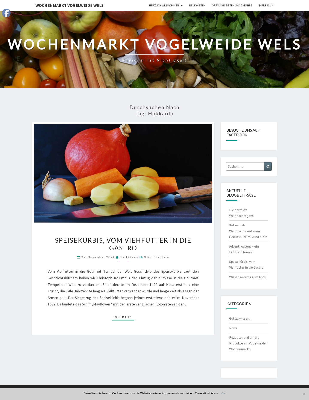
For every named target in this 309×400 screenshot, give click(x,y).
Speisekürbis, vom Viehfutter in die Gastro (123, 244)
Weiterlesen (124, 316)
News (233, 328)
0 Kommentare (156, 257)
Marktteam (129, 257)
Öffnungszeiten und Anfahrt (232, 5)
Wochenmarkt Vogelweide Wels (69, 5)
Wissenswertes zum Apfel (248, 277)
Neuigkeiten (197, 5)
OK (223, 393)
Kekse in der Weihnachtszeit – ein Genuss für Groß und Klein (248, 231)
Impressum (266, 5)
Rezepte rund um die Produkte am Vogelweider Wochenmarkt (248, 343)
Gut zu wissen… (241, 318)
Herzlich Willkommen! (164, 5)
